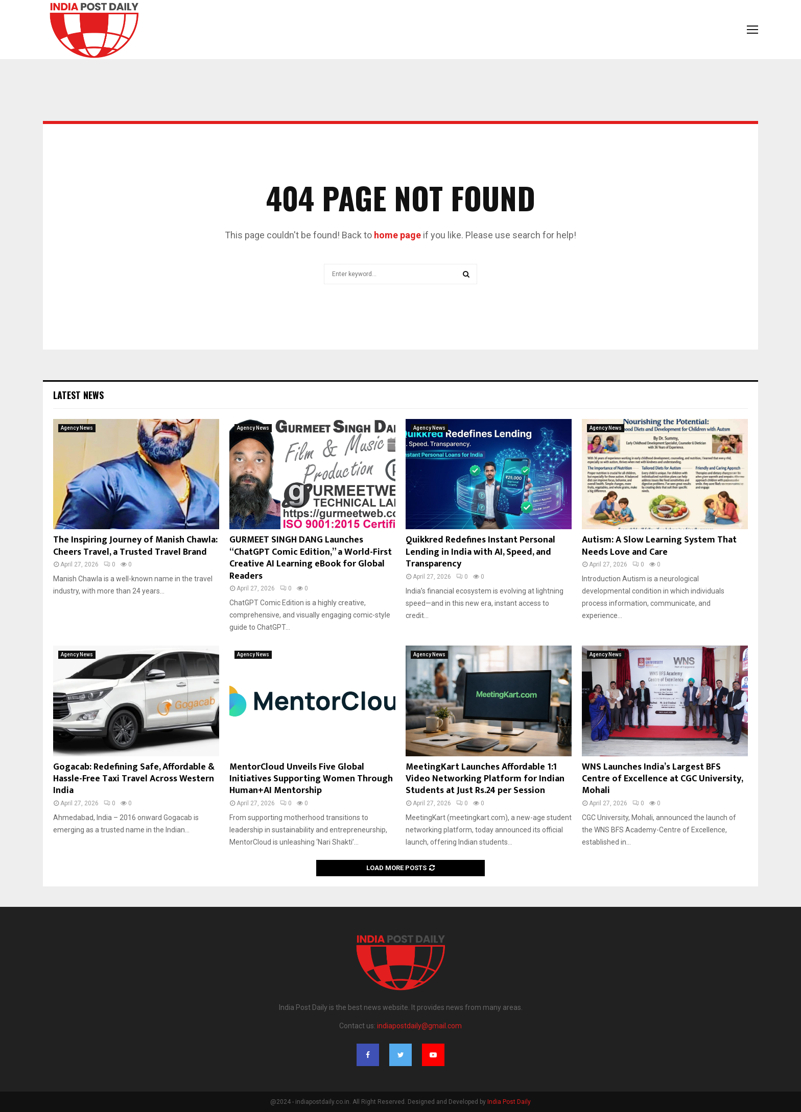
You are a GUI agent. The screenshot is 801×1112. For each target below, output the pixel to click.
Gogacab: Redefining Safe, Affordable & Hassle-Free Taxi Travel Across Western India (134, 779)
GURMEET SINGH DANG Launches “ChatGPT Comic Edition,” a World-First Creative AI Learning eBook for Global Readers (310, 557)
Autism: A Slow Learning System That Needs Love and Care (659, 545)
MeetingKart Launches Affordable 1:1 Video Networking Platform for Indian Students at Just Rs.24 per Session (485, 779)
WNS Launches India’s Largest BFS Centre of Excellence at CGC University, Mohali (662, 779)
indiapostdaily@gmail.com (419, 1026)
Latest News (78, 395)
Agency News (77, 428)
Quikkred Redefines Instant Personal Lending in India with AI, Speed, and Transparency (480, 552)
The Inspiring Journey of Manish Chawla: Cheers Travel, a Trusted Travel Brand (135, 545)
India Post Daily (509, 1101)
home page (397, 235)
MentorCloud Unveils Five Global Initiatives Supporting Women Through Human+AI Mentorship (311, 779)
